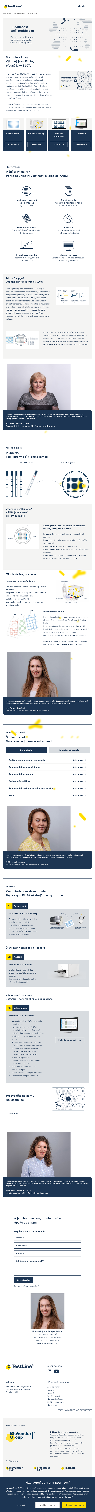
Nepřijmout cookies (47, 1505)
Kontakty (51, 1393)
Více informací (66, 1494)
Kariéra (51, 1390)
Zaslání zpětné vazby (56, 1402)
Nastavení (21, 1505)
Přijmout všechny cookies (74, 1505)
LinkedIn (49, 1371)
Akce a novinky (53, 1387)
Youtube (56, 1371)
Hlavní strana (7, 13)
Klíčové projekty (19, 13)
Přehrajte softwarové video (69, 1040)
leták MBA (13, 1113)
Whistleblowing (54, 1396)
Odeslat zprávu (23, 1280)
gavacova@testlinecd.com (47, 1343)
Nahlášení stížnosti (55, 1399)
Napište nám (53, 1405)
